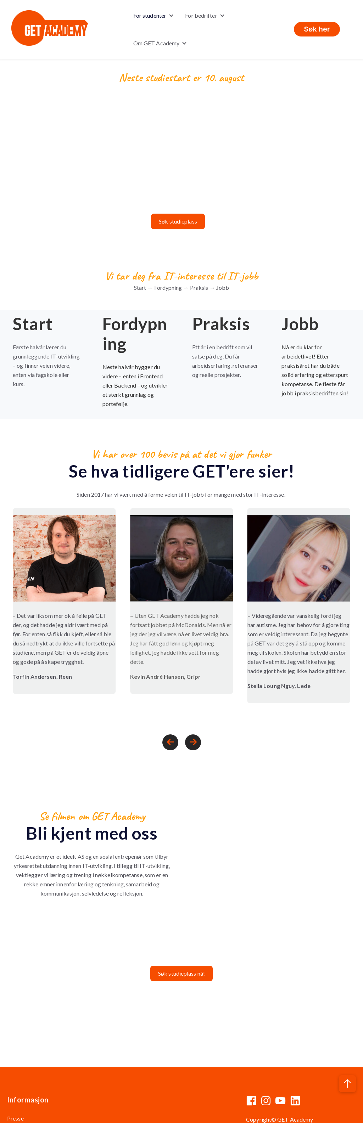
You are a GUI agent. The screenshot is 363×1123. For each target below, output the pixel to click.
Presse (15, 1096)
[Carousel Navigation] (181, 721)
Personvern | (262, 1111)
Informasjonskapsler (303, 1111)
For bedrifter (201, 15)
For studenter (149, 15)
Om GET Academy (156, 43)
